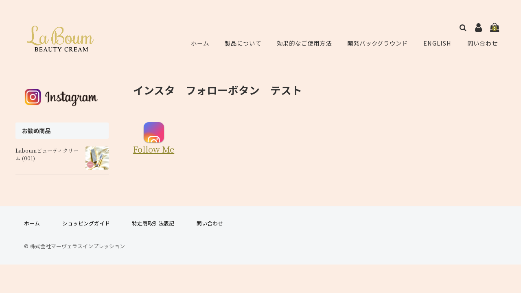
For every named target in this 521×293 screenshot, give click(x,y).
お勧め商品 (36, 130)
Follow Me (153, 138)
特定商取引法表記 (153, 223)
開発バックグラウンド (378, 43)
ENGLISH (438, 43)
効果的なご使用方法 (303, 43)
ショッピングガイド (86, 223)
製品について (241, 43)
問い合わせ (482, 43)
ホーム (199, 43)
